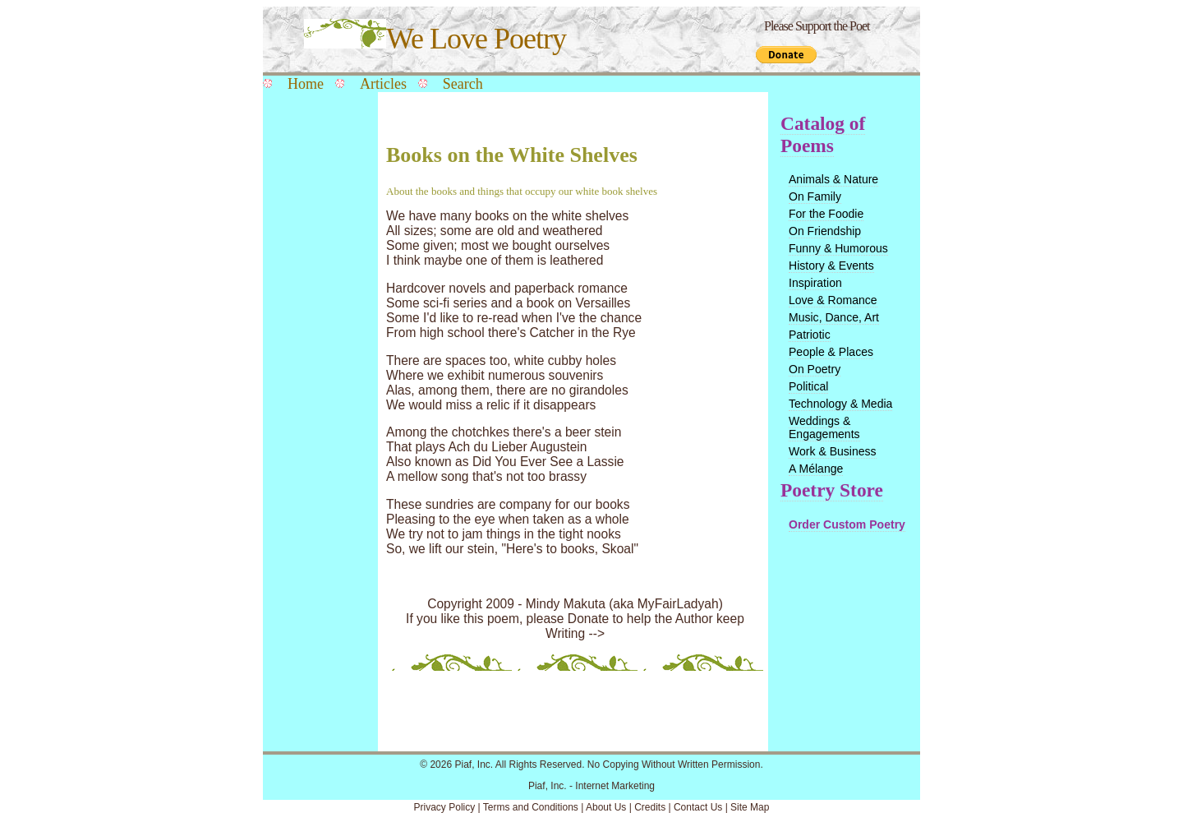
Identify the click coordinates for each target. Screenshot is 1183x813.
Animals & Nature (833, 179)
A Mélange (816, 468)
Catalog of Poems (822, 134)
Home (306, 84)
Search (463, 84)
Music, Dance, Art (834, 317)
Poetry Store (831, 490)
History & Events (831, 265)
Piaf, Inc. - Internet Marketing (591, 786)
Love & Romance (833, 300)
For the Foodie (826, 213)
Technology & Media (840, 403)
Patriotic (810, 334)
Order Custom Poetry (847, 524)
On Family (815, 196)
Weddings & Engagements (824, 427)
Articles (383, 84)
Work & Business (833, 451)
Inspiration (815, 282)
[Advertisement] (316, 363)
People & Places (831, 351)
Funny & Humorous (838, 248)
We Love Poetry (435, 38)
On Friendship (825, 231)
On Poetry (814, 369)
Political (808, 386)
